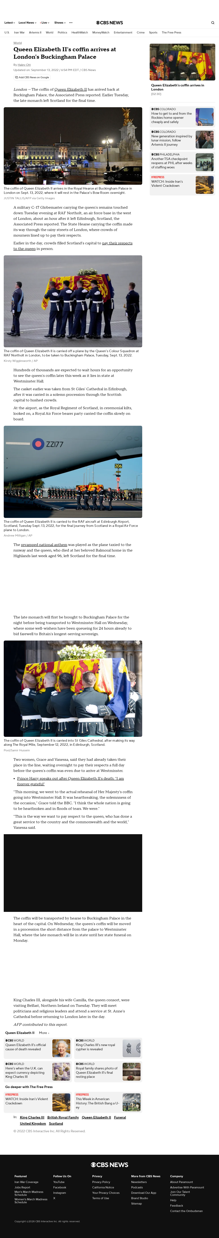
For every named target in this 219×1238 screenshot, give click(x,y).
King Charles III (32, 1117)
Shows (60, 22)
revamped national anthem (44, 544)
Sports (153, 32)
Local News (27, 22)
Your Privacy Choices (105, 1192)
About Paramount (181, 1182)
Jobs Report (22, 1187)
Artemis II (35, 32)
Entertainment (123, 32)
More (44, 1033)
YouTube (58, 1182)
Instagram (59, 1192)
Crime (141, 32)
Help (173, 1200)
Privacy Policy (101, 1182)
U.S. (7, 32)
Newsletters (139, 1182)
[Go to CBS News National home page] (109, 23)
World (49, 32)
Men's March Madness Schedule (29, 1193)
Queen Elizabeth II (70, 89)
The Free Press (171, 32)
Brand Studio (139, 1198)
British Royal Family (63, 1117)
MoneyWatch (100, 32)
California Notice (103, 1187)
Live (45, 23)
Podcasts (137, 1187)
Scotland (56, 1123)
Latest (9, 22)
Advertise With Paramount (187, 1187)
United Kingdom (33, 1123)
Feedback (176, 1205)
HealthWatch (80, 32)
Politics (62, 32)
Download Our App (143, 1192)
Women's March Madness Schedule (31, 1201)
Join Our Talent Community (180, 1193)
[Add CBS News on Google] (32, 77)
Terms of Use (100, 1198)
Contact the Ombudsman (186, 1211)
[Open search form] (213, 22)
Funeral (120, 1117)
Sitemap (136, 1203)
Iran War (19, 32)
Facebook (59, 1187)
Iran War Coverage (26, 1182)
